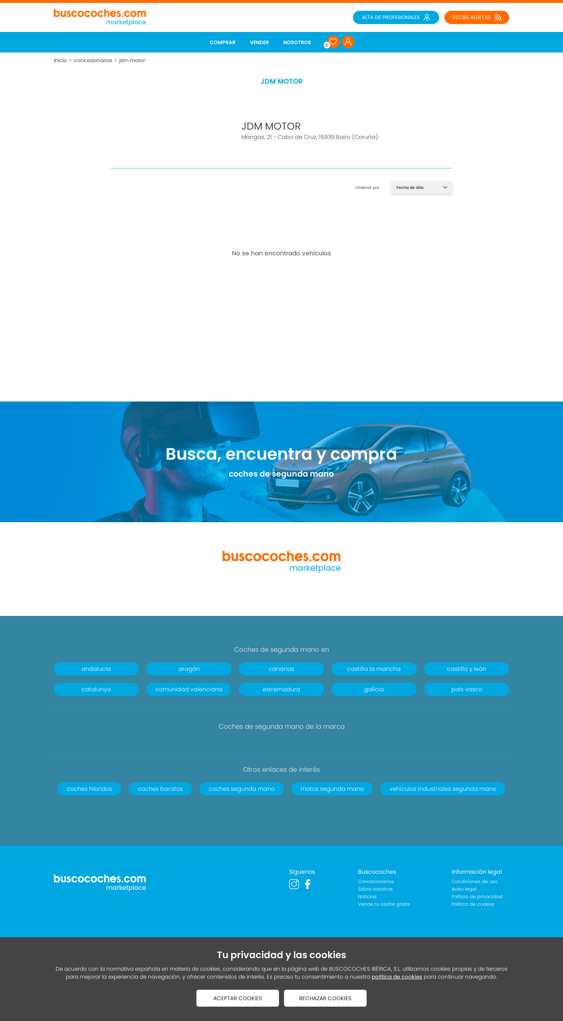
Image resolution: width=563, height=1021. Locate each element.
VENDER (259, 42)
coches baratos (160, 789)
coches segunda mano (242, 789)
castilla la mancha (374, 669)
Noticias (367, 896)
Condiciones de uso (475, 881)
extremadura (281, 689)
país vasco (466, 689)
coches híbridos (89, 789)
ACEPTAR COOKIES (237, 998)
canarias (281, 669)
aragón (189, 669)
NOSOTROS (297, 42)
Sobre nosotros (375, 889)
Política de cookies (473, 904)
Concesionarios (376, 881)
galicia (374, 689)
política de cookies (397, 976)
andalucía (96, 669)
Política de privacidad (477, 896)
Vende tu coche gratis (384, 904)
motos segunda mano (332, 789)
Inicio (60, 60)
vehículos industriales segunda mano (443, 789)
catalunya (96, 689)
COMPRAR (223, 42)
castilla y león (466, 669)
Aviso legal (464, 889)
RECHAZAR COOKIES (325, 998)
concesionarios (93, 60)
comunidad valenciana (189, 689)
